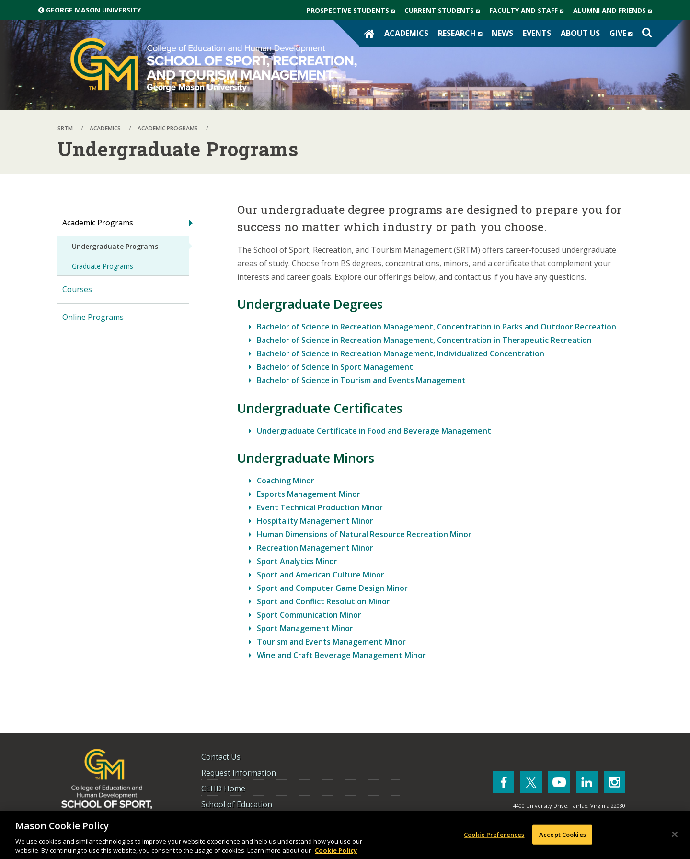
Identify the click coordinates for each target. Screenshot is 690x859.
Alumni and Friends (614, 10)
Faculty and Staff (528, 10)
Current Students (444, 10)
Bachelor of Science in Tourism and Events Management (361, 380)
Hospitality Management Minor (315, 521)
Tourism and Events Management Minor (331, 641)
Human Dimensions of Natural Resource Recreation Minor (364, 534)
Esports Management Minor (308, 494)
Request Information (238, 772)
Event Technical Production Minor (320, 507)
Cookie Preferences (494, 837)
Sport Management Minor (305, 628)
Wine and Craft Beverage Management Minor (341, 655)
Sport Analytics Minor (297, 561)
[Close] (674, 837)
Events (537, 33)
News (502, 33)
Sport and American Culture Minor (320, 574)
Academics (406, 33)
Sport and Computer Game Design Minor (332, 588)
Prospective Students (353, 10)
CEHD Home (223, 788)
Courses (77, 289)
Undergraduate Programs (115, 246)
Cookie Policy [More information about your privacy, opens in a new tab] (336, 853)
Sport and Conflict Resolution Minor (323, 601)
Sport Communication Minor (309, 615)
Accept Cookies (562, 837)
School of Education (236, 804)
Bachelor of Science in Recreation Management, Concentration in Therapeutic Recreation (424, 340)
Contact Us (221, 757)
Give (623, 33)
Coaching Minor (285, 480)
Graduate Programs (102, 266)
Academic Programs (97, 222)
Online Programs (93, 317)
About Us (580, 33)
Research (462, 33)
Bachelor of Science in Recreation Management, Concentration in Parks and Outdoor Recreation (436, 326)
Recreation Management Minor (315, 547)
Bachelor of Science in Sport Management (335, 367)
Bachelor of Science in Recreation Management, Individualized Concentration (400, 353)
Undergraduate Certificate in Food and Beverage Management (374, 430)
